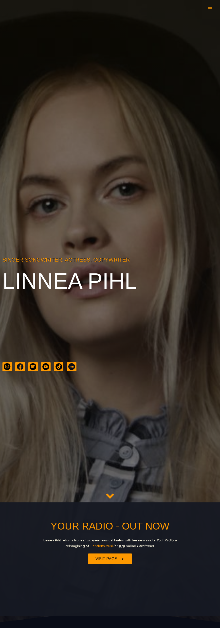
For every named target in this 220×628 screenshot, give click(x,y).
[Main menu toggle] (210, 9)
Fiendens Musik (102, 546)
